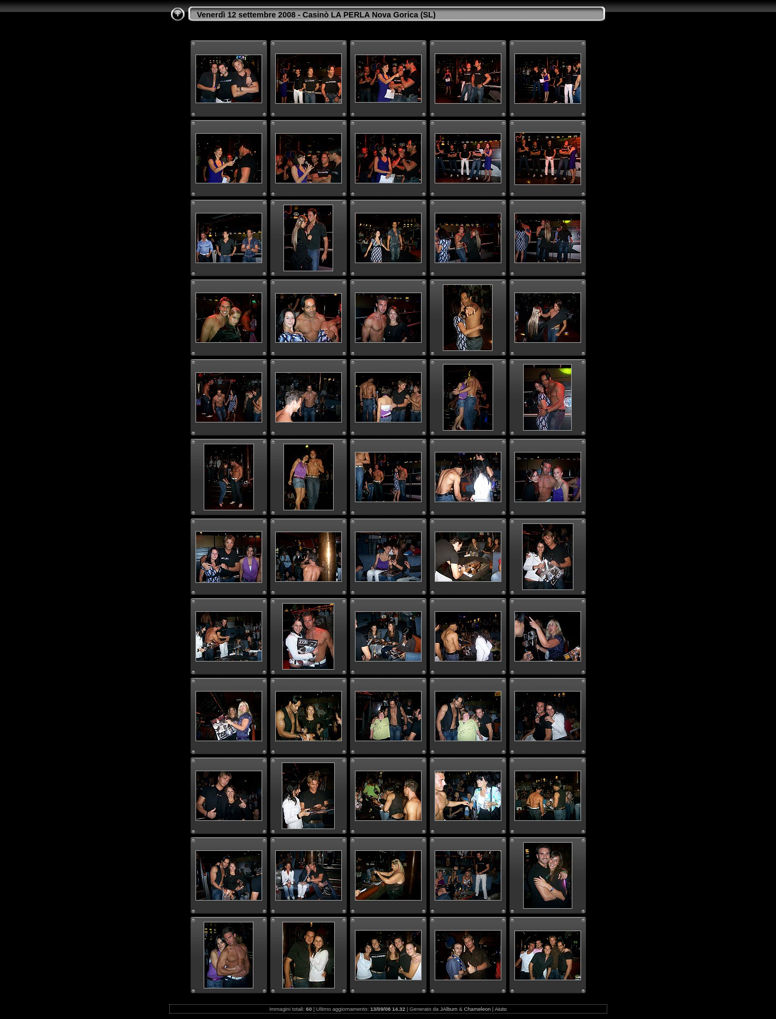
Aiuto (501, 1009)
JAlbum (449, 1009)
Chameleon (477, 1009)
